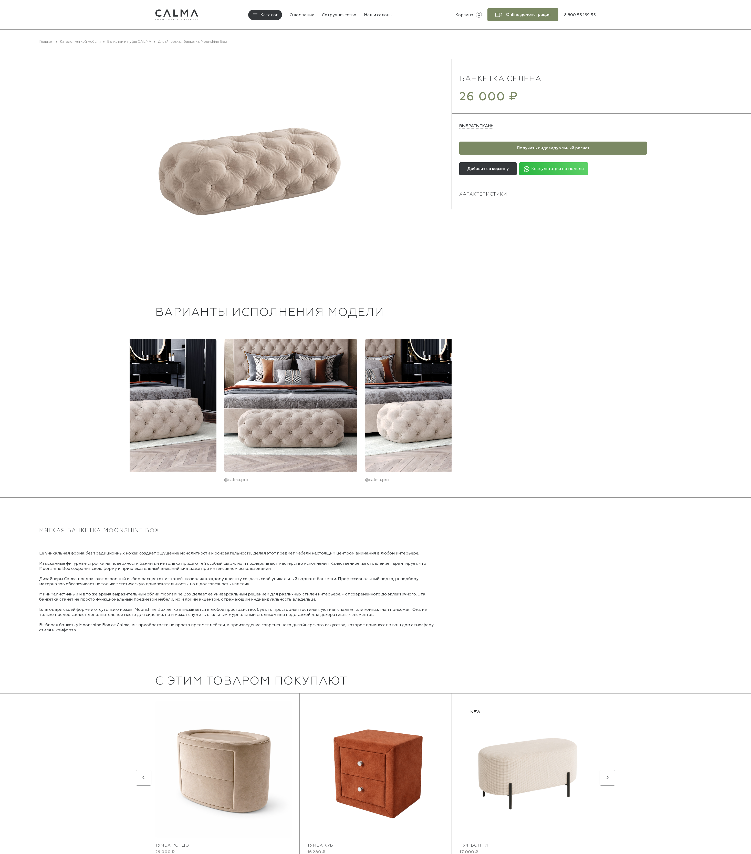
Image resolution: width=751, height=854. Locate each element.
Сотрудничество (339, 14)
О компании (302, 14)
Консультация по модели (554, 169)
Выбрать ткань (476, 126)
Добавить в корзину (488, 168)
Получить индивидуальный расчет (553, 148)
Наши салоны (378, 14)
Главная (46, 41)
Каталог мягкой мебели (80, 41)
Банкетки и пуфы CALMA (129, 41)
